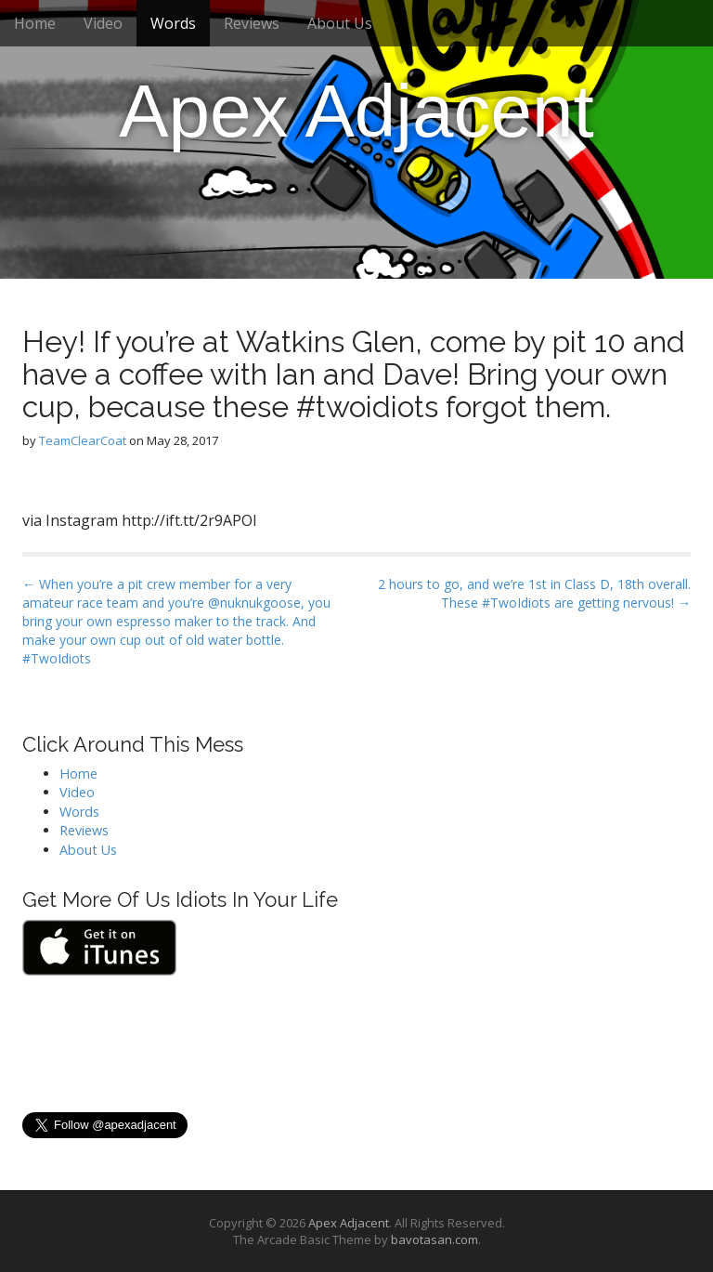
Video (103, 23)
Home (35, 23)
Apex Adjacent (356, 111)
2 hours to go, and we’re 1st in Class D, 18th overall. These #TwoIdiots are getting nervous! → (534, 593)
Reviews (251, 23)
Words (173, 23)
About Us (339, 23)
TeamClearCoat (82, 440)
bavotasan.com (434, 1239)
